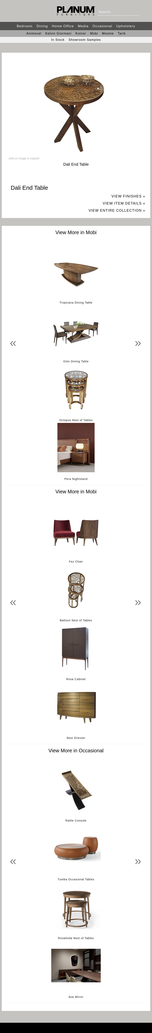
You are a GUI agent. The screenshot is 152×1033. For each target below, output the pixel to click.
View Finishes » (128, 196)
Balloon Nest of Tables (76, 620)
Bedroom (24, 26)
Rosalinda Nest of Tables (76, 938)
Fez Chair (76, 561)
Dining (42, 26)
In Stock (58, 39)
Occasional (102, 26)
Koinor (80, 33)
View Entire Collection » (116, 210)
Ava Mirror (76, 996)
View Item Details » (124, 203)
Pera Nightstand (75, 479)
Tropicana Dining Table (75, 302)
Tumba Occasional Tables (76, 879)
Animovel (33, 33)
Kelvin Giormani (58, 33)
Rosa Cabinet (76, 679)
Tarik (122, 33)
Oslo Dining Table (76, 361)
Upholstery (125, 26)
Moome (108, 33)
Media (83, 26)
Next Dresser (75, 737)
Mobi (94, 33)
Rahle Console (76, 820)
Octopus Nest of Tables (76, 420)
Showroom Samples (84, 39)
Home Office (63, 26)
